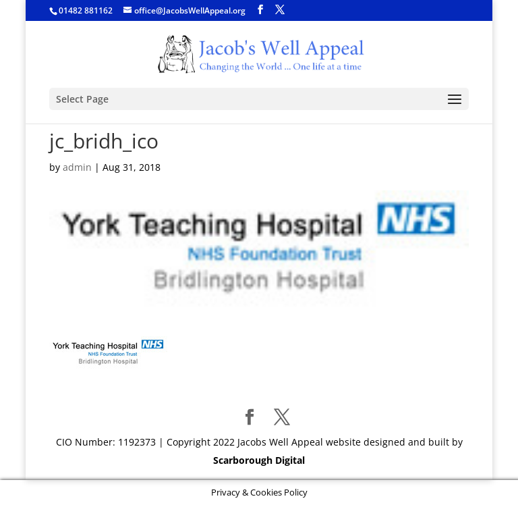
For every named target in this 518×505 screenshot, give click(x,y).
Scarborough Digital (259, 460)
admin (77, 167)
